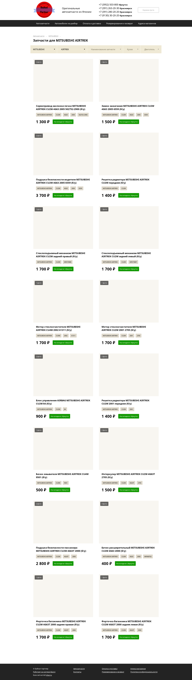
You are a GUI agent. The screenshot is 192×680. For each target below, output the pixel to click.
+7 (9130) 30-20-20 (115, 15)
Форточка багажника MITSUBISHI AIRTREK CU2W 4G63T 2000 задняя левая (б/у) (126, 623)
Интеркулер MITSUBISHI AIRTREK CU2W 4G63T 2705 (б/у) (128, 475)
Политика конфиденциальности (143, 672)
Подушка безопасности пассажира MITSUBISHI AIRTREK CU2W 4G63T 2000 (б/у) (61, 549)
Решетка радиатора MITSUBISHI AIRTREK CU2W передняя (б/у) (125, 181)
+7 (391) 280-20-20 (115, 11)
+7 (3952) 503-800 (113, 4)
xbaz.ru (49, 675)
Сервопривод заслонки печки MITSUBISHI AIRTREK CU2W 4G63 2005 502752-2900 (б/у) (61, 107)
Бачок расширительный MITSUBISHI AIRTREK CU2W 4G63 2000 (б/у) (128, 549)
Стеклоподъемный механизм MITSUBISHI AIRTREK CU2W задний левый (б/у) (126, 255)
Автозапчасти (38, 36)
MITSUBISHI (53, 36)
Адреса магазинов (138, 668)
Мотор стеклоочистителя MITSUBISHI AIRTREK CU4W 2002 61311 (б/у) (58, 328)
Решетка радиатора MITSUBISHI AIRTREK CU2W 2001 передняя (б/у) (125, 402)
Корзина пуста (148, 10)
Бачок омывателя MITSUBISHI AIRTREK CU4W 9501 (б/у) (62, 475)
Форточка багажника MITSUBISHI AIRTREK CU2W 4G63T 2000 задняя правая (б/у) (61, 623)
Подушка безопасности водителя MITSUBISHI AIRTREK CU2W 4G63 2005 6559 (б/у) (63, 181)
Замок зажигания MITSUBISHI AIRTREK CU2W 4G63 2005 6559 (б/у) (128, 107)
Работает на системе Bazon (44, 672)
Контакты (77, 672)
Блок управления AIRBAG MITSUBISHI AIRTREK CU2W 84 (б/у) (63, 402)
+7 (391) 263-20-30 (115, 8)
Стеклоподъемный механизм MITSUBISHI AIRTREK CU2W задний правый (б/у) (60, 255)
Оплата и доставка (109, 668)
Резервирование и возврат (113, 672)
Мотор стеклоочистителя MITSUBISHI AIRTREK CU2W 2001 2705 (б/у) (124, 328)
